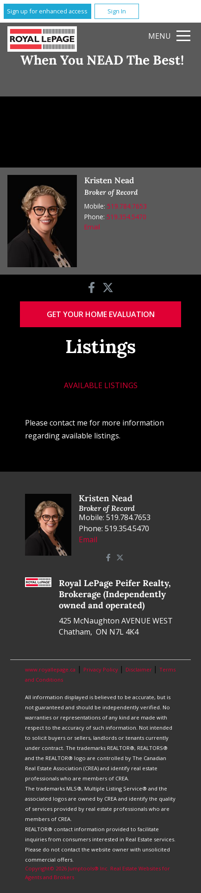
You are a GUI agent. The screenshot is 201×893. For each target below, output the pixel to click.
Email (92, 226)
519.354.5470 (126, 216)
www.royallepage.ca (50, 669)
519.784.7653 (127, 206)
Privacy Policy (101, 669)
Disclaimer (139, 669)
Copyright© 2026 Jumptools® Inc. (67, 868)
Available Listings (101, 385)
